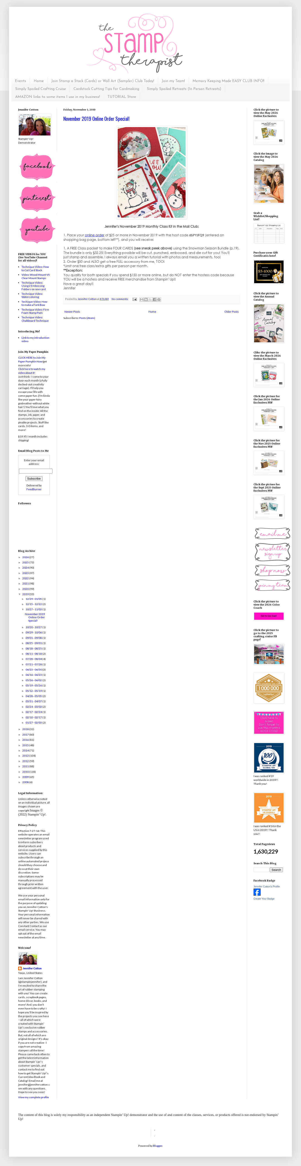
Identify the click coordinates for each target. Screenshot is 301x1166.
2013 (25, 755)
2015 (25, 745)
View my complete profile (33, 1097)
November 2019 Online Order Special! (96, 118)
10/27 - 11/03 (34, 609)
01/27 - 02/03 (34, 722)
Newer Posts (72, 311)
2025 (25, 562)
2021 (25, 583)
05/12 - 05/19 (34, 691)
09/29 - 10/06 (34, 632)
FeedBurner (34, 489)
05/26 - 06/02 (34, 680)
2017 (25, 734)
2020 (25, 589)
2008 (25, 782)
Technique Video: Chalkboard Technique (35, 319)
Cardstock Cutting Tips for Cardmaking (106, 89)
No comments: (120, 298)
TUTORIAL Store (122, 97)
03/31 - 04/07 (34, 701)
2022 (25, 578)
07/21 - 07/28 (34, 664)
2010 (25, 771)
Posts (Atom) (87, 318)
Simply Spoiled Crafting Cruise (40, 89)
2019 (25, 594)
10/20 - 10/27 (34, 627)
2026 (25, 557)
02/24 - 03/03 (34, 706)
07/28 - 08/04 (34, 659)
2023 (25, 573)
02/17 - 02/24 (34, 712)
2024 (25, 567)
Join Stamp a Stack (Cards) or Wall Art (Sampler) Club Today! (102, 81)
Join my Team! (173, 81)
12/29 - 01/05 (34, 599)
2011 (25, 766)
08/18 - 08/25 (34, 648)
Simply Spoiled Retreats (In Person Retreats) (184, 89)
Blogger (157, 1145)
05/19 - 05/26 (34, 685)
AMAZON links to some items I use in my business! (57, 97)
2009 (25, 777)
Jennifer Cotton (32, 968)
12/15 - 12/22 (34, 604)
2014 (25, 750)
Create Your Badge (264, 898)
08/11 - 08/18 (34, 653)
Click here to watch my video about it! (31, 370)
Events (20, 81)
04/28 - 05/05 (34, 696)
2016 (25, 739)
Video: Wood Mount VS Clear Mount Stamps (36, 276)
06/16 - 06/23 (34, 674)
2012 (25, 761)
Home (39, 81)
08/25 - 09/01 (34, 643)
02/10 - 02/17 (34, 717)
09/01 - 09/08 (34, 638)
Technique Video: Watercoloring (32, 295)
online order (94, 235)
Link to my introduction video (35, 339)
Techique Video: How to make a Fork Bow (34, 303)
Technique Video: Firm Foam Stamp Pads (35, 311)
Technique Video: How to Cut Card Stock (35, 268)
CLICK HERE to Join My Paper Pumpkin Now (31, 359)
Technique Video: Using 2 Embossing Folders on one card (34, 286)
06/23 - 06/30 (34, 669)
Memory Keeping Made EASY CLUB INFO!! (228, 81)
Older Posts (231, 311)
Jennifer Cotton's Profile (266, 886)
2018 (25, 729)
